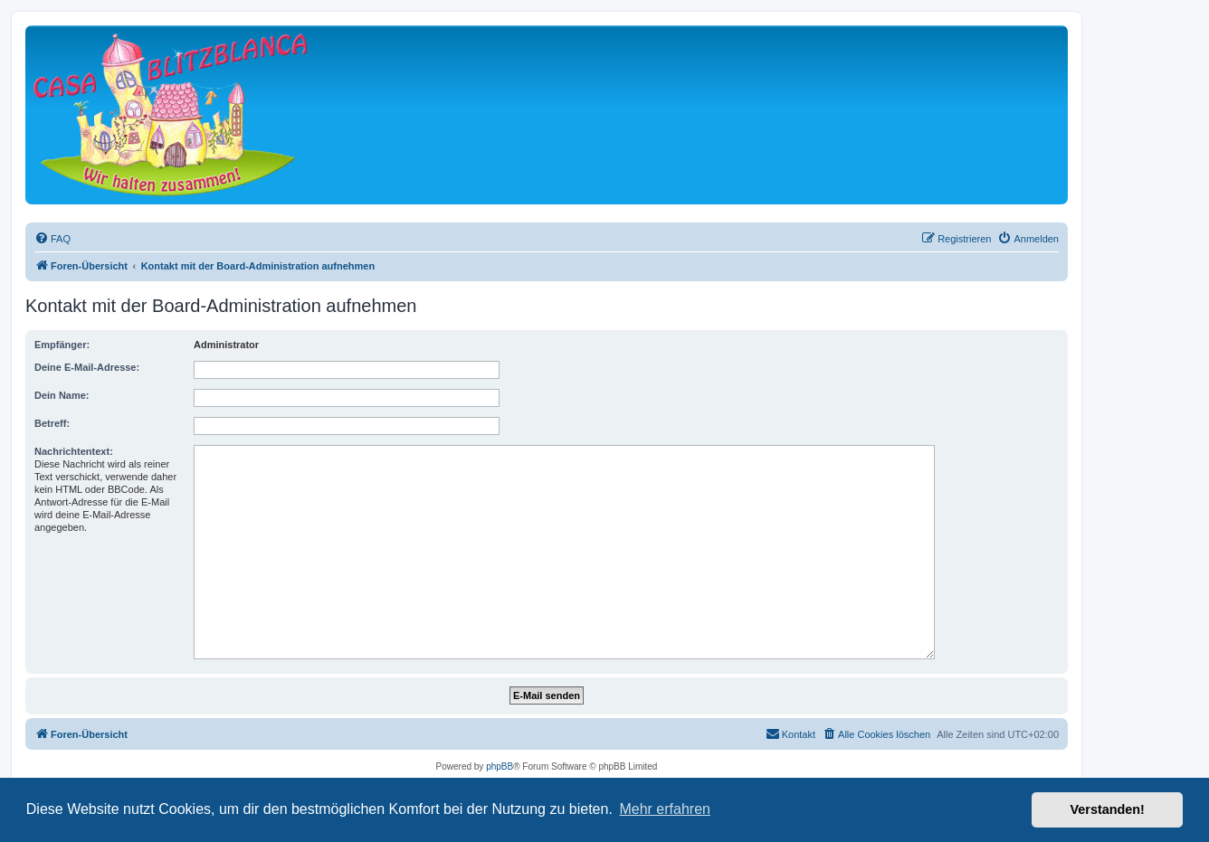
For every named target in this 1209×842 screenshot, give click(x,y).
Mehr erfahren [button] (664, 809)
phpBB (499, 766)
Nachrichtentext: (73, 451)
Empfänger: (62, 344)
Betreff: (52, 423)
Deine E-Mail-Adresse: (86, 367)
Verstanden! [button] (1108, 809)
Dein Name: (62, 395)
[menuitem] (52, 239)
